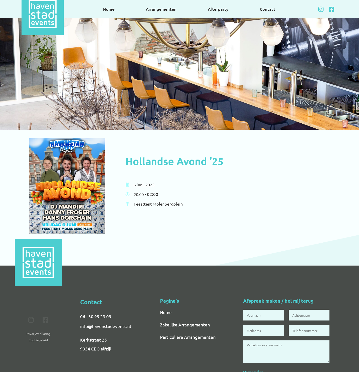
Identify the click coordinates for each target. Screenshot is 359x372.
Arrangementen (161, 9)
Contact (267, 9)
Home (108, 9)
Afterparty (218, 9)
